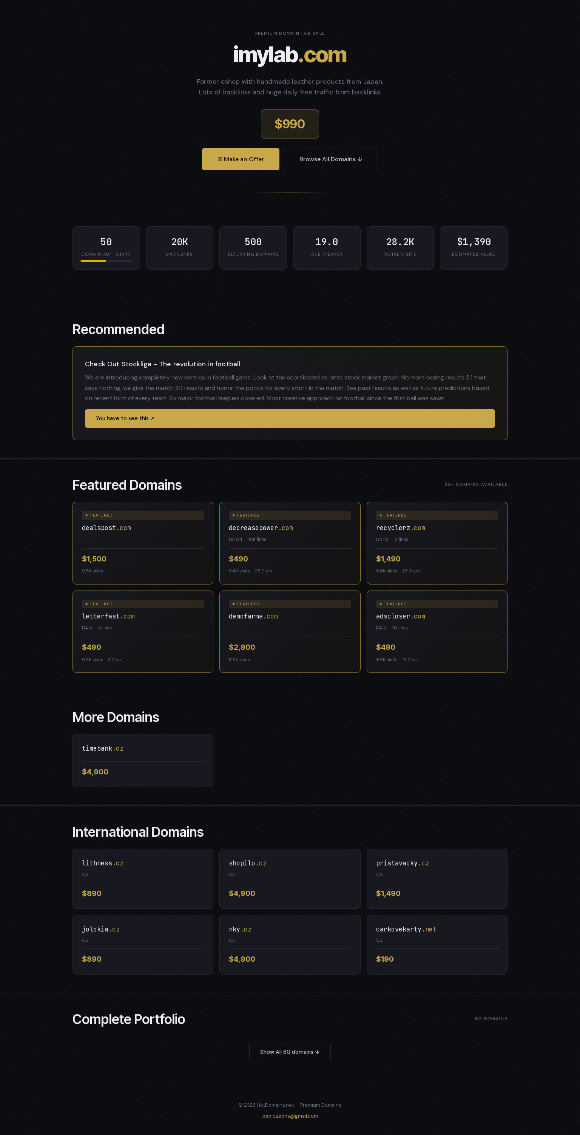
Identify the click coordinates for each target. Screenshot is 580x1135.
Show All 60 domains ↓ (290, 1052)
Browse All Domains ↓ (330, 159)
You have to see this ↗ (125, 418)
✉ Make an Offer (241, 159)
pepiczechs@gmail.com (290, 1116)
